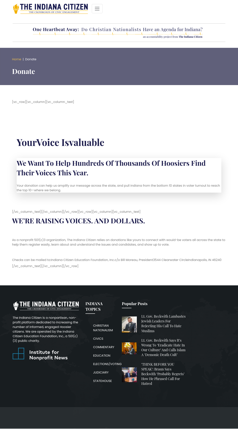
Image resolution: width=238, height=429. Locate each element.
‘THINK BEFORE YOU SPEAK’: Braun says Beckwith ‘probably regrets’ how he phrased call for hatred (163, 374)
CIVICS (98, 338)
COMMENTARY (103, 347)
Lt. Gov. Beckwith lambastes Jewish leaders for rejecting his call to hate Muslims (163, 323)
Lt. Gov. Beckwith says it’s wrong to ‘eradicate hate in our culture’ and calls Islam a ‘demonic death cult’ (163, 347)
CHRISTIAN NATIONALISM (103, 327)
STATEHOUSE (102, 381)
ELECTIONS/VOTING (107, 364)
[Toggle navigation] (97, 8)
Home (16, 59)
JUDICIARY (101, 372)
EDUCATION (101, 355)
